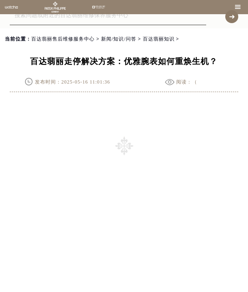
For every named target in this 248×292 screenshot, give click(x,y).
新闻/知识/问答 (118, 39)
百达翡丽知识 (159, 39)
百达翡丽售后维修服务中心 (63, 39)
